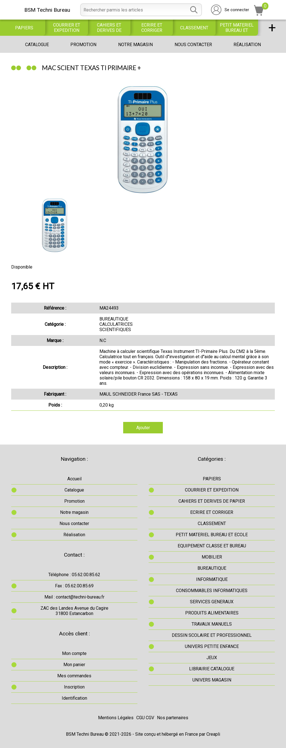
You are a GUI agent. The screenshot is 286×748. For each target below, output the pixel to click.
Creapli (213, 734)
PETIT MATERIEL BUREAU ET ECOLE (237, 27)
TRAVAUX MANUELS (212, 624)
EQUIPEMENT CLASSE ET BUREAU (212, 545)
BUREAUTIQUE (211, 568)
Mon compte (74, 653)
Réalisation (247, 44)
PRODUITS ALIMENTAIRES (212, 613)
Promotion (83, 44)
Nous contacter (193, 44)
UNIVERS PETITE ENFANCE (212, 646)
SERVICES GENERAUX (211, 601)
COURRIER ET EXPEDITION (66, 27)
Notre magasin (135, 44)
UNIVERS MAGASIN (211, 680)
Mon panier (74, 664)
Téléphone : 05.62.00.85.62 (74, 574)
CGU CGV (145, 717)
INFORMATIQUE (212, 579)
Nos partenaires (172, 717)
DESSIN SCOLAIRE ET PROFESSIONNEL (212, 635)
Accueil (74, 478)
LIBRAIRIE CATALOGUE (211, 668)
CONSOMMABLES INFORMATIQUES (211, 590)
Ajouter (143, 427)
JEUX (211, 657)
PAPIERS (24, 27)
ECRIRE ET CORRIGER (151, 27)
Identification (74, 698)
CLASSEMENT (194, 27)
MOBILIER (212, 557)
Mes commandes (74, 675)
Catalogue (37, 44)
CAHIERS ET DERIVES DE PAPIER (109, 27)
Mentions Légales (116, 717)
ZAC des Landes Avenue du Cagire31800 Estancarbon (74, 610)
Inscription (74, 687)
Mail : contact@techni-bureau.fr (74, 597)
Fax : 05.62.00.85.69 (74, 585)
